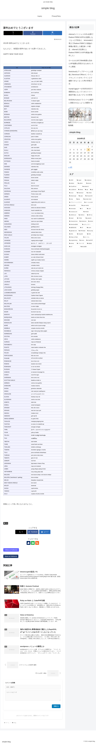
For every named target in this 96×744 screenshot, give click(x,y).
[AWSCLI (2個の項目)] (82, 215)
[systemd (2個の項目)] (89, 218)
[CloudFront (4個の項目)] (74, 186)
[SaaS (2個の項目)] (72, 218)
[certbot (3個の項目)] (90, 192)
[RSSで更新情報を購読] (37, 543)
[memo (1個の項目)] (82, 240)
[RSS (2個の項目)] (72, 234)
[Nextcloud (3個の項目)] (81, 192)
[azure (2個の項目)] (90, 227)
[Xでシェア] (13, 33)
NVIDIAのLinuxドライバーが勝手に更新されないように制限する (81, 101)
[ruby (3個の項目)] (71, 199)
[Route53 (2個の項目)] (81, 234)
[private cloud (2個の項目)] (88, 199)
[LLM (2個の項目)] (90, 208)
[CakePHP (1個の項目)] (90, 240)
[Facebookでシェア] (32, 33)
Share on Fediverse (11, 556)
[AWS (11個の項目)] (72, 180)
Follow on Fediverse (11, 550)
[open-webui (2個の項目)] (87, 205)
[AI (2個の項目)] (82, 208)
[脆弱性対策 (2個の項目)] (73, 227)
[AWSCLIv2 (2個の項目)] (73, 215)
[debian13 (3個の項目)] (88, 186)
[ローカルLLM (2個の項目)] (89, 202)
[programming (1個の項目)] (73, 240)
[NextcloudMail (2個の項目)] (74, 224)
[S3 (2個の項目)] (82, 227)
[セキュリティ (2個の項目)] (87, 224)
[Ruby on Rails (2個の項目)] (75, 237)
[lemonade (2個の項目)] (73, 208)
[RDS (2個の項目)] (90, 234)
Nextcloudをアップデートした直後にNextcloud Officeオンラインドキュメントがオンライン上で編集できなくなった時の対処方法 (81, 78)
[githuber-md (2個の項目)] (73, 230)
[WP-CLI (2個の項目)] (90, 215)
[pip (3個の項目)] (91, 189)
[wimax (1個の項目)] (72, 243)
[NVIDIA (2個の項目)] (88, 211)
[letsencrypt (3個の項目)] (73, 196)
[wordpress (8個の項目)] (89, 180)
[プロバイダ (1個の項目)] (81, 243)
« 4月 (70, 167)
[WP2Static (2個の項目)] (82, 230)
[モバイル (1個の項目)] (88, 237)
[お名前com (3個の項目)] (72, 189)
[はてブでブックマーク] (52, 33)
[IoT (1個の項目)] (74, 246)
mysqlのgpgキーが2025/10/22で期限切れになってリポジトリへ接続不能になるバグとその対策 (81, 92)
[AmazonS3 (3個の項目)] (89, 196)
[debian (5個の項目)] (72, 183)
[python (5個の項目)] (81, 183)
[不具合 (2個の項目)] (80, 218)
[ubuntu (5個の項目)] (90, 183)
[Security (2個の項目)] (90, 230)
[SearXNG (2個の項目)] (74, 205)
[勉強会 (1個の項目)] (90, 243)
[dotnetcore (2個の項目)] (83, 221)
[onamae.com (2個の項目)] (75, 211)
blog (5, 523)
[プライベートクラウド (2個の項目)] (75, 202)
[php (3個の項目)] (79, 199)
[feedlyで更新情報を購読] (33, 543)
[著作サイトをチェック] (28, 543)
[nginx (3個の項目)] (81, 196)
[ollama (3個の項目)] (80, 189)
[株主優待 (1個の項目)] (87, 246)
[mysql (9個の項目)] (80, 180)
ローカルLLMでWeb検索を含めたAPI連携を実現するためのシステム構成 (81, 64)
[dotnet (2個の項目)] (91, 221)
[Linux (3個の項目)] (72, 192)
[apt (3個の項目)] (86, 189)
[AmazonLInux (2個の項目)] (73, 221)
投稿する (56, 706)
